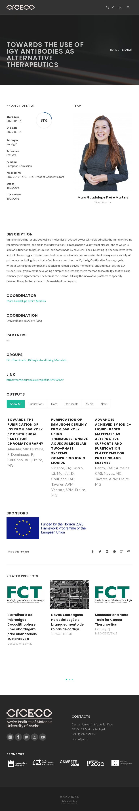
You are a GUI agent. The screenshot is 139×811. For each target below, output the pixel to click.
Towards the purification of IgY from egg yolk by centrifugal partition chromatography (25, 431)
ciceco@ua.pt (80, 739)
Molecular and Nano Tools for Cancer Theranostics (111, 620)
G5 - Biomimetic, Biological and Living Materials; (37, 360)
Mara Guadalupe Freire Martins (103, 197)
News (104, 404)
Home (113, 49)
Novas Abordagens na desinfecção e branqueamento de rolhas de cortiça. (67, 622)
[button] (66, 679)
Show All (15, 404)
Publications (36, 404)
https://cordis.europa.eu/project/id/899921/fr (35, 379)
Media (89, 404)
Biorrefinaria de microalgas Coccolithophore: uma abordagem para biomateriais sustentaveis (22, 627)
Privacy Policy (69, 801)
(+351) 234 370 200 (84, 734)
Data (54, 404)
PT (113, 7)
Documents (71, 404)
